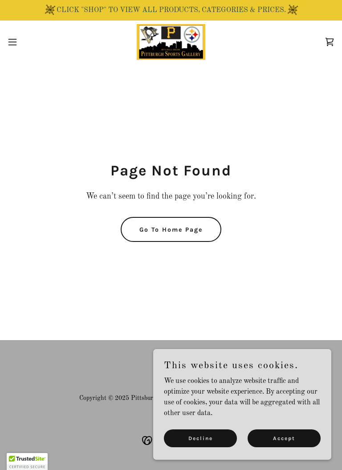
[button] (29, 42)
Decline (200, 438)
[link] (171, 42)
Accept (284, 438)
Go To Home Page (171, 229)
